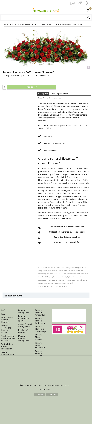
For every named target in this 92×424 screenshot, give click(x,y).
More (53, 94)
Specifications (62, 94)
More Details (45, 389)
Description (43, 94)
